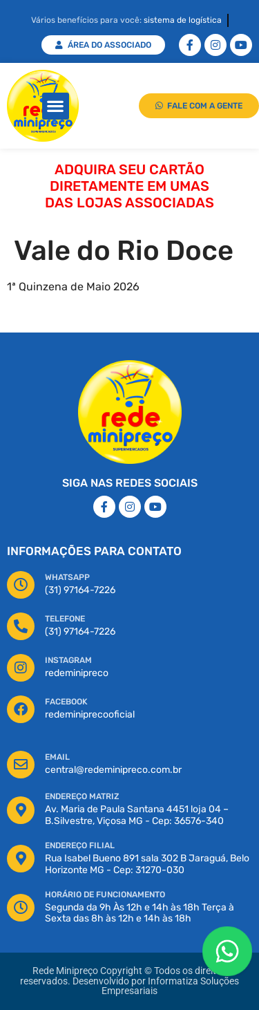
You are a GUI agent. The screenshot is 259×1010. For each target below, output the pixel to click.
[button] (55, 106)
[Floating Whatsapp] (227, 951)
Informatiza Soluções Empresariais (170, 986)
